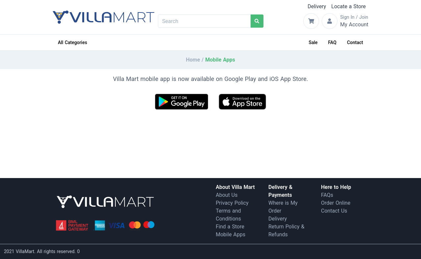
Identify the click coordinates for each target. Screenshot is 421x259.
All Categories (72, 42)
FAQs (327, 195)
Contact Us (334, 211)
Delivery (317, 6)
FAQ (332, 42)
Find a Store (230, 226)
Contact (355, 42)
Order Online (335, 203)
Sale (313, 42)
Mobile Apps (230, 234)
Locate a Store (348, 6)
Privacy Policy (232, 203)
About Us (226, 195)
